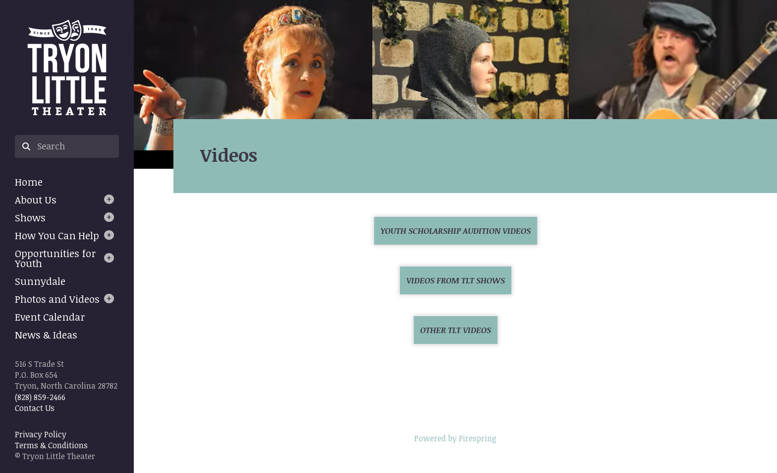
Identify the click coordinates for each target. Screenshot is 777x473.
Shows (30, 217)
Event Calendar (50, 317)
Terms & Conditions (51, 445)
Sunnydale (40, 281)
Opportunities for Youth (55, 258)
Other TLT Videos (455, 330)
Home (29, 182)
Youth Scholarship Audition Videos (456, 230)
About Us (35, 199)
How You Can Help (57, 235)
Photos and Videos (57, 299)
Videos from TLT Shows (455, 280)
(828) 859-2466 (40, 397)
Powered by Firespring (455, 438)
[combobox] (67, 146)
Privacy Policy (40, 434)
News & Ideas (46, 334)
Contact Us (35, 408)
